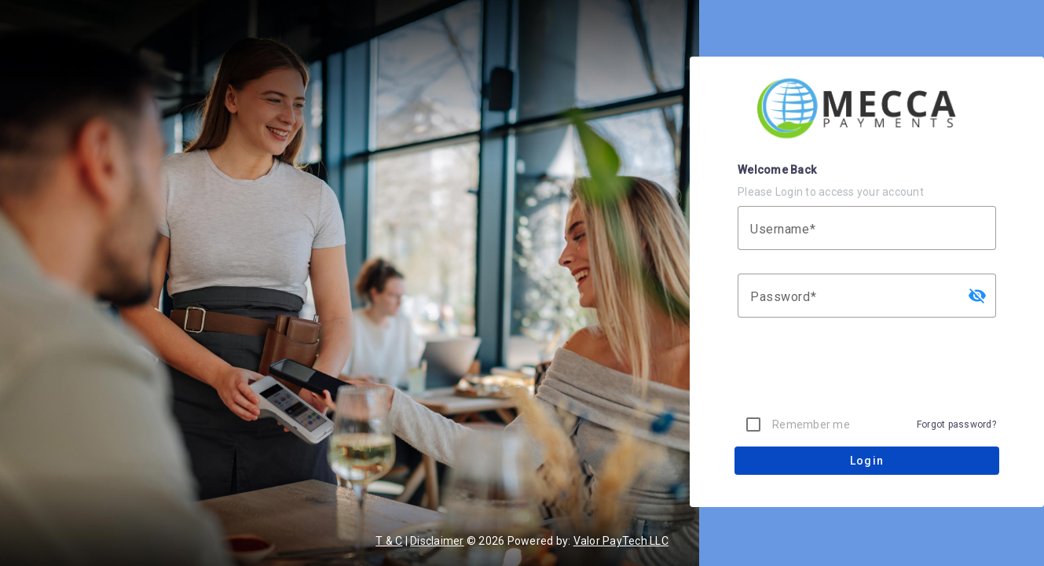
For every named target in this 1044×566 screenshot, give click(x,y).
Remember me (811, 424)
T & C (388, 541)
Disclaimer (437, 541)
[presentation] (867, 371)
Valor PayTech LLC (621, 541)
